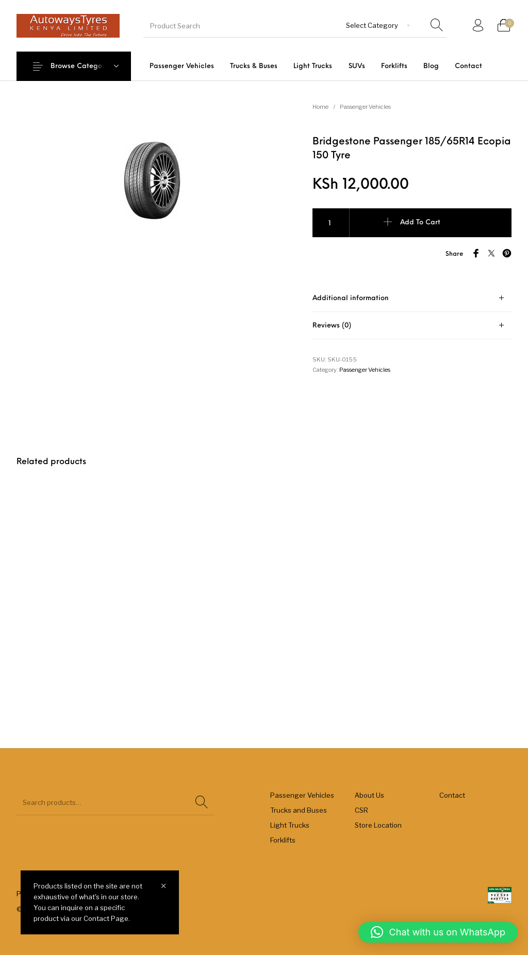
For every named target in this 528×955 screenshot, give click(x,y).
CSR (361, 810)
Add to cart (420, 222)
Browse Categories (82, 66)
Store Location (378, 825)
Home (320, 106)
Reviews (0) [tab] (331, 325)
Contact (452, 795)
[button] (438, 932)
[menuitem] (181, 66)
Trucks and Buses (298, 810)
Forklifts (282, 840)
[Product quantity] (331, 222)
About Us (369, 795)
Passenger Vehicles (365, 106)
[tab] (412, 298)
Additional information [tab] (350, 298)
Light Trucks (289, 825)
